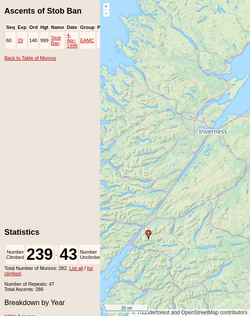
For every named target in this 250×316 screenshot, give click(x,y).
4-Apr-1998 (72, 40)
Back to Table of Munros (30, 58)
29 (20, 40)
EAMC (87, 40)
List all (76, 268)
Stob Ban (56, 40)
